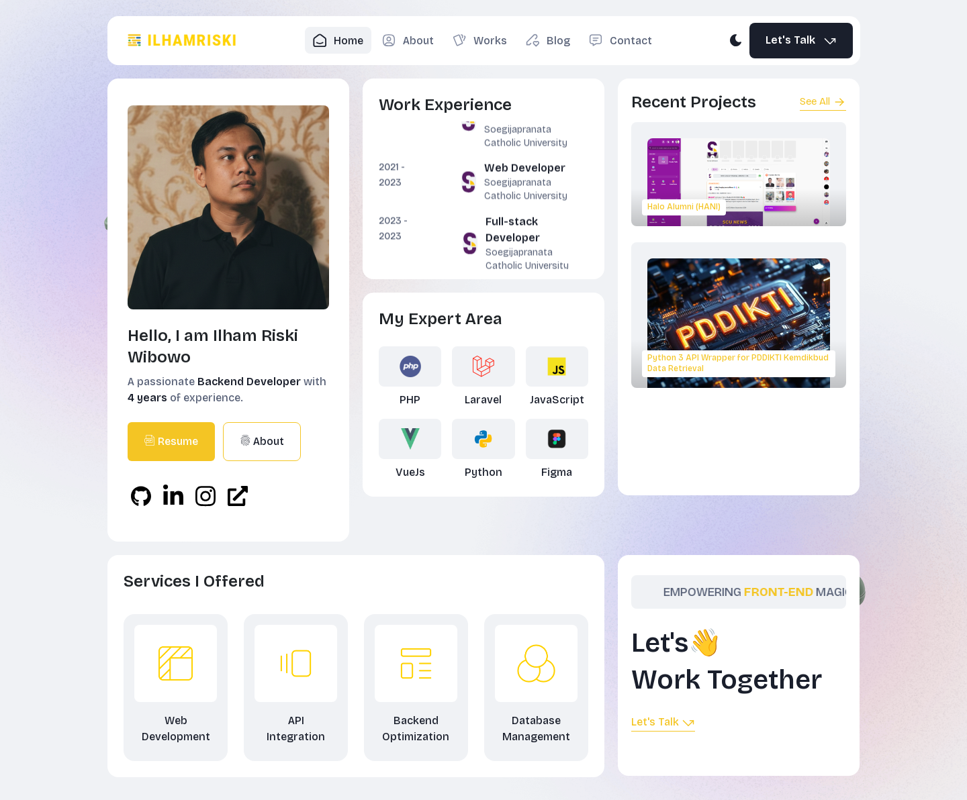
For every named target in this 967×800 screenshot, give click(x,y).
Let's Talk (801, 41)
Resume (171, 441)
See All (823, 102)
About (262, 441)
